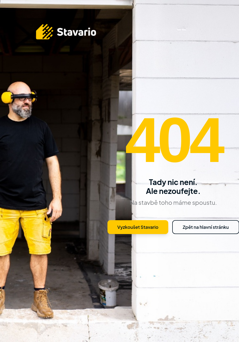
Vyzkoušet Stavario (138, 227)
